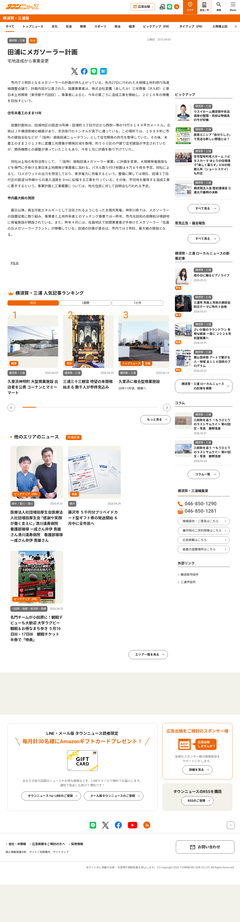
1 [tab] (29, 407)
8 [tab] (124, 407)
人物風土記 (219, 26)
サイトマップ (61, 852)
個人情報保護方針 (16, 852)
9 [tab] (137, 407)
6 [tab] (97, 407)
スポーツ (100, 26)
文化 (55, 26)
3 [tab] (56, 407)
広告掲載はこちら (195, 540)
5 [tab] (83, 407)
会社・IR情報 (17, 844)
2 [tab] (43, 407)
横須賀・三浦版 (16, 18)
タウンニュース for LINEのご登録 (50, 796)
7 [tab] (110, 407)
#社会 (14, 263)
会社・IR (204, 10)
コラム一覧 (202, 474)
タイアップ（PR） (191, 26)
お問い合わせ (209, 847)
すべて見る (202, 208)
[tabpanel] (33, 355)
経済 (132, 26)
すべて (10, 26)
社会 (69, 26)
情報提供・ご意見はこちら (201, 521)
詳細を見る (196, 770)
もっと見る (154, 419)
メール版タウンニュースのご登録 (112, 796)
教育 (83, 26)
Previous (11, 407)
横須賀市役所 (190, 574)
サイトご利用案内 (39, 852)
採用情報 (77, 844)
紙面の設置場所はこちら (199, 549)
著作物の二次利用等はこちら (202, 530)
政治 (118, 26)
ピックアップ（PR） (157, 26)
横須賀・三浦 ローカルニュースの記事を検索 (203, 386)
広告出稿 (144, 6)
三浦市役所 (188, 582)
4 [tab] (70, 407)
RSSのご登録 (196, 801)
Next (167, 407)
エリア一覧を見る (147, 654)
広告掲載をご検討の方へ (48, 844)
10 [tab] (151, 407)
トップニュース (32, 26)
